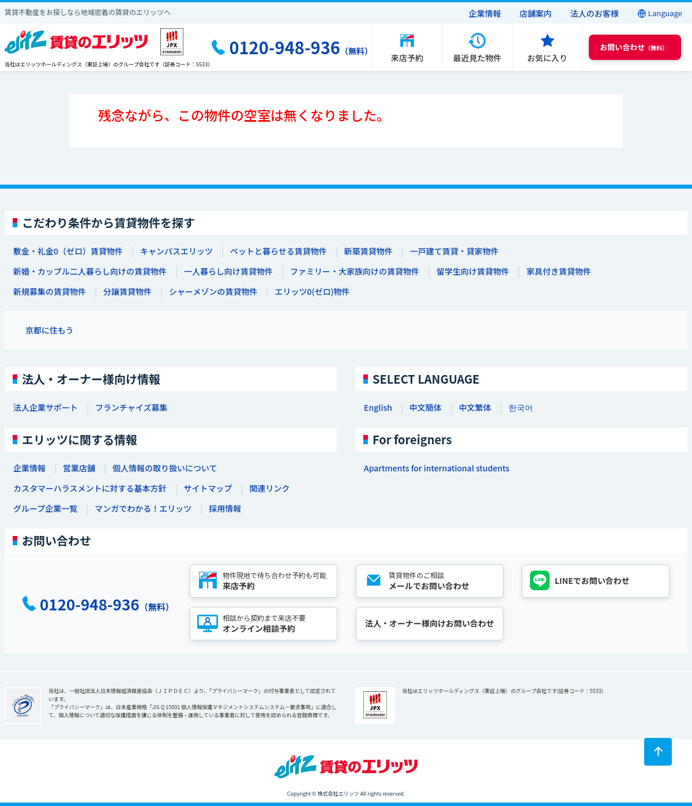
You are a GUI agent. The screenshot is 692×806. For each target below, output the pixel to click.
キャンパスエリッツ (176, 251)
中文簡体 (425, 407)
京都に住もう (49, 330)
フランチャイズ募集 (131, 407)
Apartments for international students (436, 468)
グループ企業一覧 (45, 508)
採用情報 (225, 508)
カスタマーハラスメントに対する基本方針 (89, 488)
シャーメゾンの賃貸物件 (213, 291)
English (378, 407)
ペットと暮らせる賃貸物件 (278, 251)
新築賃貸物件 (368, 251)
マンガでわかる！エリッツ (143, 508)
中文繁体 (475, 407)
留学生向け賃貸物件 (473, 271)
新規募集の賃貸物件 (49, 291)
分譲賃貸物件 (127, 291)
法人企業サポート (45, 407)
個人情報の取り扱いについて (164, 468)
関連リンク (269, 488)
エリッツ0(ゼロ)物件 (311, 291)
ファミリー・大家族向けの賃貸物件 (354, 271)
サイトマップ (207, 488)
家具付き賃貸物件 (558, 271)
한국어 (521, 407)
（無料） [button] (634, 47)
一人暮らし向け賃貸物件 (228, 271)
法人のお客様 (594, 13)
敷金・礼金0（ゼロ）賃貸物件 (68, 251)
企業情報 (485, 13)
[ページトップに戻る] (658, 752)
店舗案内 (536, 13)
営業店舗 (79, 468)
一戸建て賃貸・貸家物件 (454, 251)
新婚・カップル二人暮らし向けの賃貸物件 (90, 271)
